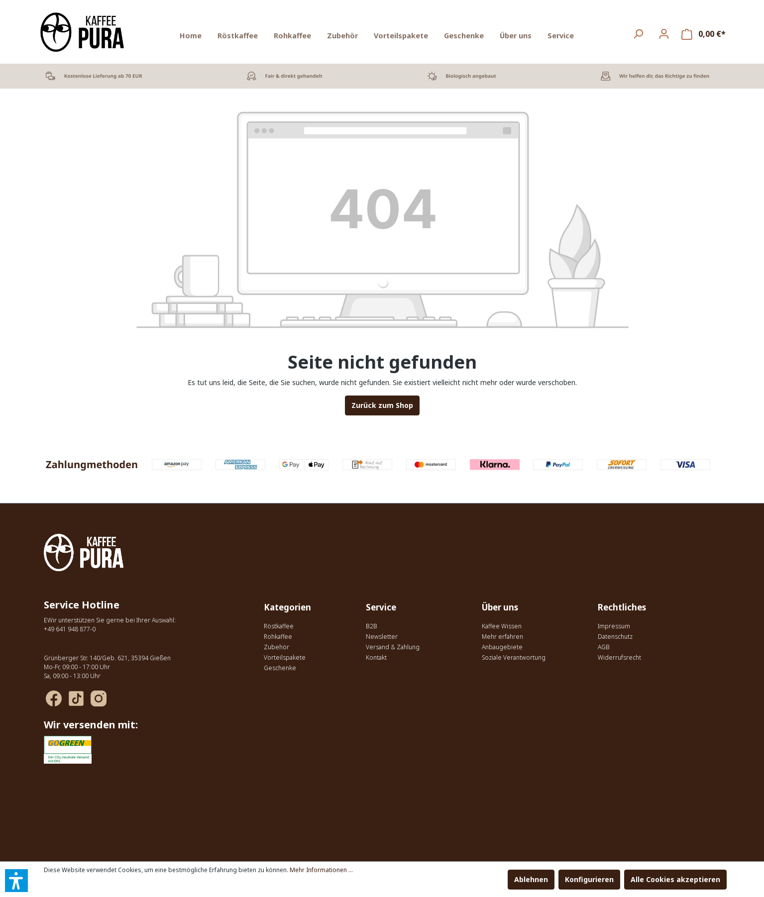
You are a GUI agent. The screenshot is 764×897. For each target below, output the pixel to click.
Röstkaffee (279, 626)
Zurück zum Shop (382, 405)
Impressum (614, 626)
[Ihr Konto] (664, 33)
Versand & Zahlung (393, 647)
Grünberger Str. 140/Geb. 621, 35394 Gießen (107, 658)
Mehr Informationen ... (321, 870)
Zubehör (276, 647)
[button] (16, 880)
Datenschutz (615, 636)
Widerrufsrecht (619, 657)
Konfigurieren (589, 879)
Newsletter (382, 636)
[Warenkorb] (703, 34)
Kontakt (376, 657)
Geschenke (280, 668)
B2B (371, 626)
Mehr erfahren (502, 636)
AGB (604, 647)
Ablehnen (531, 879)
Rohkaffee (278, 636)
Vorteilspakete (285, 657)
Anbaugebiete (502, 647)
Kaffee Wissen (502, 626)
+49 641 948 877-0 (70, 629)
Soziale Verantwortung (514, 657)
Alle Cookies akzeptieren (675, 879)
